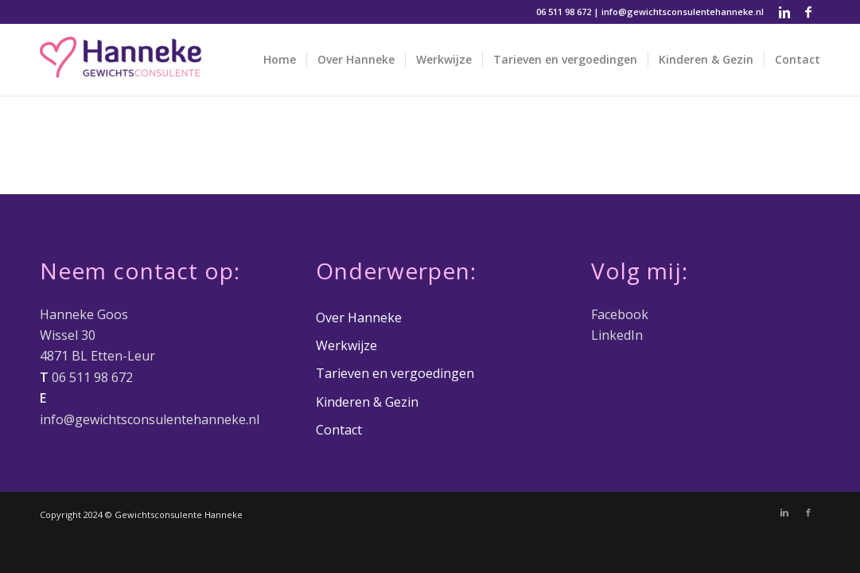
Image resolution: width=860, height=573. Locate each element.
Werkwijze (346, 345)
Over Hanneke (359, 317)
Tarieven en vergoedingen (395, 373)
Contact (339, 430)
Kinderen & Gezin (367, 402)
